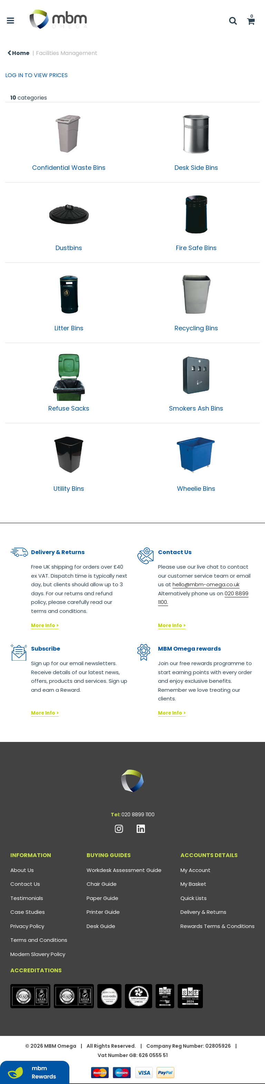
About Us (22, 870)
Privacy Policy (27, 926)
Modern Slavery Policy (37, 954)
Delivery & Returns (203, 912)
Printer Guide (103, 912)
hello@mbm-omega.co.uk (206, 584)
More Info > (45, 625)
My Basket (193, 884)
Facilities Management (66, 53)
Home (18, 53)
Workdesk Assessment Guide (124, 870)
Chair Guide (102, 884)
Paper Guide (102, 898)
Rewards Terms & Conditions (217, 926)
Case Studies (27, 912)
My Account (195, 870)
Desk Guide (101, 926)
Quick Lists (193, 898)
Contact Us (25, 884)
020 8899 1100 (138, 814)
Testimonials (26, 898)
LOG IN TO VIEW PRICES (36, 75)
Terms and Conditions (38, 940)
